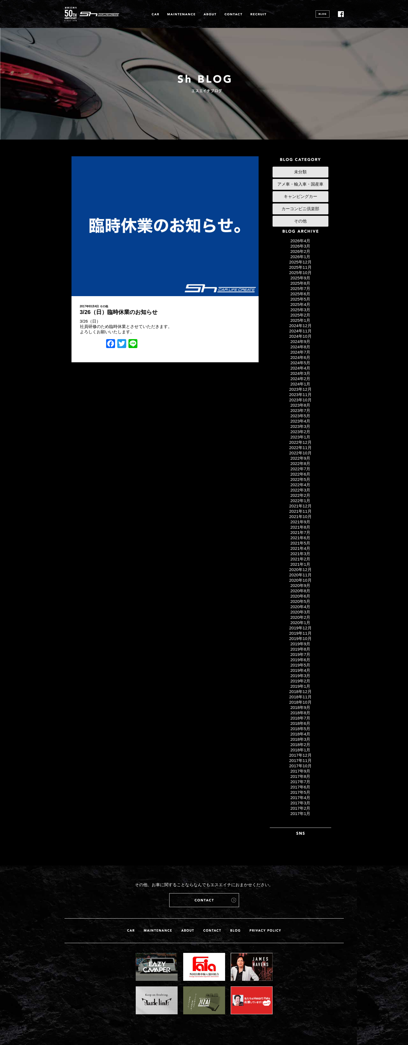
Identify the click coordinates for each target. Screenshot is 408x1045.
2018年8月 (300, 712)
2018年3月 (300, 739)
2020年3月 (300, 612)
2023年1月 (300, 437)
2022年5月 (300, 479)
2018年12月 (300, 691)
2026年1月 (300, 256)
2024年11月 (300, 331)
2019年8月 (300, 649)
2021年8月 (300, 527)
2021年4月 (300, 548)
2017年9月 (300, 771)
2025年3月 (300, 309)
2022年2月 (300, 495)
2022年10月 (300, 452)
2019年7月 (300, 654)
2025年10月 (300, 272)
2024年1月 (300, 384)
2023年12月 (300, 389)
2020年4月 (300, 606)
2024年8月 (300, 346)
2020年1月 (300, 622)
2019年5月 (300, 665)
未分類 (300, 171)
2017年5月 (300, 792)
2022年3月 (300, 490)
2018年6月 (300, 723)
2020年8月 (300, 590)
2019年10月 (300, 638)
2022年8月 (300, 463)
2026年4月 (300, 240)
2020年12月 (300, 569)
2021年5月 (300, 543)
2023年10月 (300, 399)
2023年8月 (300, 405)
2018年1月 (300, 749)
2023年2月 (300, 431)
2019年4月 (300, 670)
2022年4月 (300, 484)
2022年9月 (300, 458)
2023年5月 (300, 415)
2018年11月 (300, 696)
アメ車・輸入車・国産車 (300, 184)
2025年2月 (300, 315)
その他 (104, 306)
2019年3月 (300, 675)
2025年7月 (300, 288)
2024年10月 (300, 336)
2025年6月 (300, 293)
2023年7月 (300, 410)
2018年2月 (300, 744)
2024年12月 (300, 325)
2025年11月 (300, 267)
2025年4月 (300, 304)
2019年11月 (300, 633)
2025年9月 (300, 277)
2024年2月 (300, 378)
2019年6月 (300, 659)
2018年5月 (300, 728)
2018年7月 (300, 718)
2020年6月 (300, 596)
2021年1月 (300, 564)
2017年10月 (300, 765)
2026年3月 (300, 246)
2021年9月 (300, 521)
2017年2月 (300, 808)
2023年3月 (300, 426)
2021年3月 (300, 553)
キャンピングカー (300, 196)
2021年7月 (300, 532)
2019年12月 (300, 627)
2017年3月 (300, 802)
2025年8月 (300, 283)
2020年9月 (300, 585)
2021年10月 (300, 516)
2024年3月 (300, 373)
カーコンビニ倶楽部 (300, 208)
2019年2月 (300, 681)
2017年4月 (300, 797)
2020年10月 (300, 580)
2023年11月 (300, 394)
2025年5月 (300, 299)
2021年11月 (300, 511)
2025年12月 (300, 262)
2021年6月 (300, 537)
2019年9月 (300, 643)
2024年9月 (300, 341)
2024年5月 (300, 362)
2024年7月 (300, 352)
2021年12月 (300, 506)
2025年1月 (300, 320)
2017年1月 (300, 813)
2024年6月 (300, 357)
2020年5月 (300, 601)
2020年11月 (300, 574)
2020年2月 (300, 617)
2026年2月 (300, 251)
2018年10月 (300, 702)
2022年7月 (300, 468)
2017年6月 (300, 787)
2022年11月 (300, 447)
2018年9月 (300, 707)
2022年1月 (300, 500)
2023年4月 (300, 421)
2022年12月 (300, 442)
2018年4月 (300, 734)
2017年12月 (300, 755)
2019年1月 (300, 686)
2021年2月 (300, 559)
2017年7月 (300, 781)
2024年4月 (300, 368)
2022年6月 (300, 474)
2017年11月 (300, 760)
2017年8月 (300, 776)
